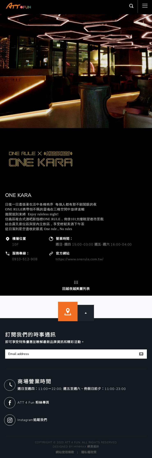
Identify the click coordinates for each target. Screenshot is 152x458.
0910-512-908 (25, 259)
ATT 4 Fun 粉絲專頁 (33, 402)
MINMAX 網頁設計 (86, 447)
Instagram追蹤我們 (32, 420)
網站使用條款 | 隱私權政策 (76, 452)
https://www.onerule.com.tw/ (80, 259)
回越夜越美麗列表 (76, 286)
